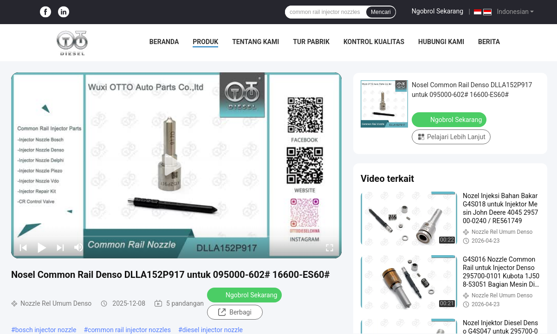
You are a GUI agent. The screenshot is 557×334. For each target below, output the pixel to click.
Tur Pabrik (311, 41)
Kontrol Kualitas (373, 41)
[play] (176, 165)
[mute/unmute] (79, 247)
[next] (60, 247)
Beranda (164, 41)
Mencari (381, 12)
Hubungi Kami (441, 41)
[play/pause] (41, 247)
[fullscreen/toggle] (329, 247)
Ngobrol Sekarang (437, 11)
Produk (205, 41)
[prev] (23, 247)
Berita (489, 41)
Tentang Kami (255, 41)
